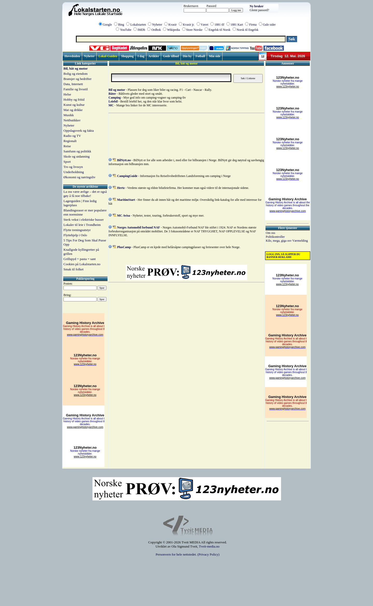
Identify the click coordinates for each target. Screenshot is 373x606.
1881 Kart (237, 24)
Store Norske (194, 30)
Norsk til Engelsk (248, 30)
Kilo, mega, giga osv (279, 240)
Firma (253, 24)
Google (107, 24)
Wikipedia (173, 30)
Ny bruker (257, 6)
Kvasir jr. (189, 24)
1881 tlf (219, 24)
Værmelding (300, 240)
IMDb (141, 30)
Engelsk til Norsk (220, 30)
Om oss (270, 233)
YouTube (125, 30)
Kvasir (172, 24)
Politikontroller (275, 237)
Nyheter (157, 24)
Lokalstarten (138, 24)
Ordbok (156, 30)
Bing (121, 24)
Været (204, 24)
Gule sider (269, 24)
